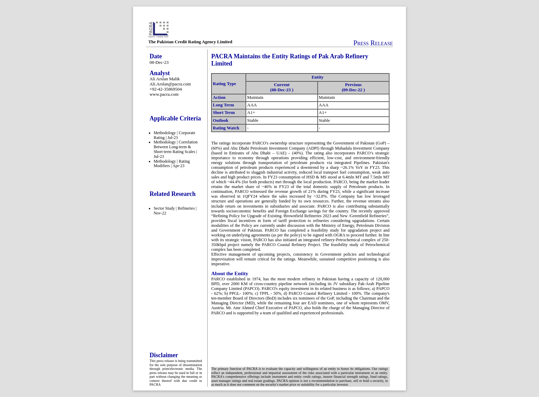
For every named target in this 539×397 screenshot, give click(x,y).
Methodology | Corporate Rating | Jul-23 (174, 135)
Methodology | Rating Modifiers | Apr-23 (172, 163)
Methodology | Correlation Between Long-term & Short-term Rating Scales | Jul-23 (176, 149)
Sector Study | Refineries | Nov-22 (175, 210)
